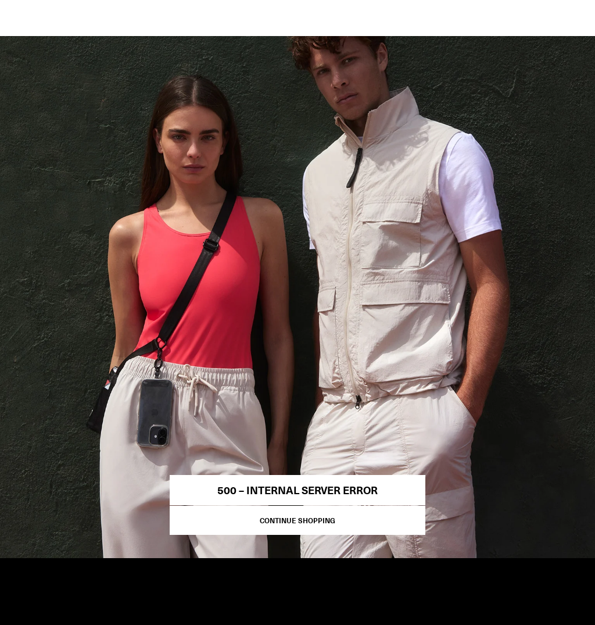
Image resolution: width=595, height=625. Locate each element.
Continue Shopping (297, 520)
